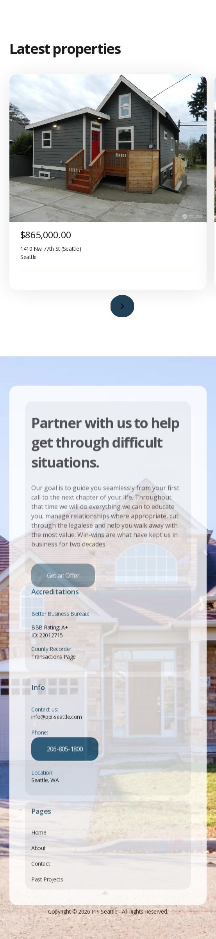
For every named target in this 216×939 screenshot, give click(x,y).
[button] (122, 307)
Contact (40, 871)
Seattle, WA (45, 788)
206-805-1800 (65, 756)
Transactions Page (53, 664)
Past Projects (47, 887)
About (38, 856)
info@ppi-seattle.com (56, 725)
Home (38, 840)
